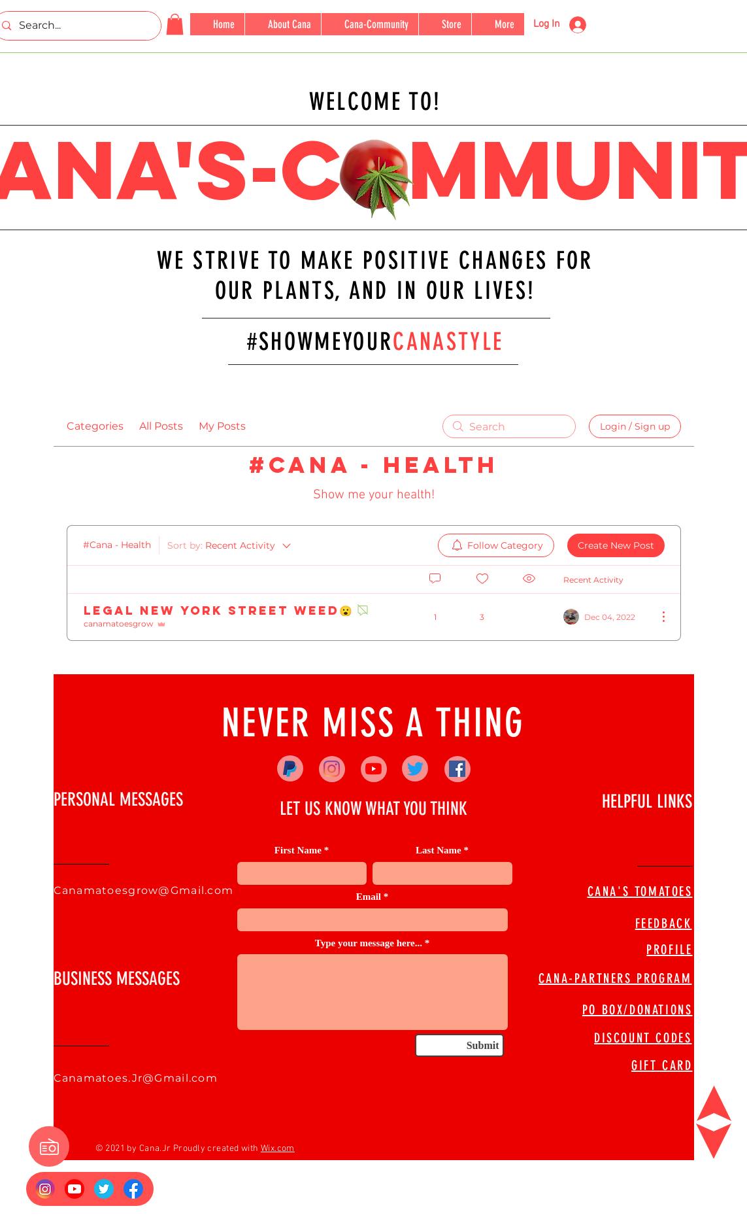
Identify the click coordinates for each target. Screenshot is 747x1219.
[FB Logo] (133, 1189)
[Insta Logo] (45, 1189)
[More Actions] (657, 617)
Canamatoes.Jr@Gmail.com (136, 1078)
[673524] (104, 1189)
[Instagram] (332, 769)
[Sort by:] (230, 545)
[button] (175, 24)
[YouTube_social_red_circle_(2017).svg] (74, 1189)
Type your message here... (368, 943)
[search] (509, 426)
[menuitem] (496, 545)
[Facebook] (457, 769)
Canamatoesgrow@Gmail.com (144, 890)
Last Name (438, 850)
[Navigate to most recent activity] (605, 617)
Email (368, 897)
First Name (298, 850)
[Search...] (76, 26)
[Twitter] (415, 769)
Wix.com (278, 1148)
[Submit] (459, 1045)
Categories (95, 426)
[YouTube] (373, 769)
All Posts (161, 426)
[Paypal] (290, 769)
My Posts (222, 426)
